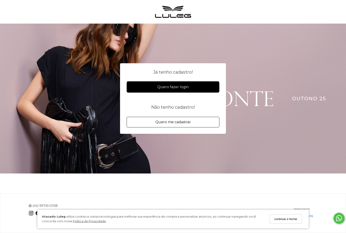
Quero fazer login (173, 87)
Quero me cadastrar (173, 122)
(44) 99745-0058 (43, 206)
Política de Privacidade (89, 221)
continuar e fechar (285, 219)
